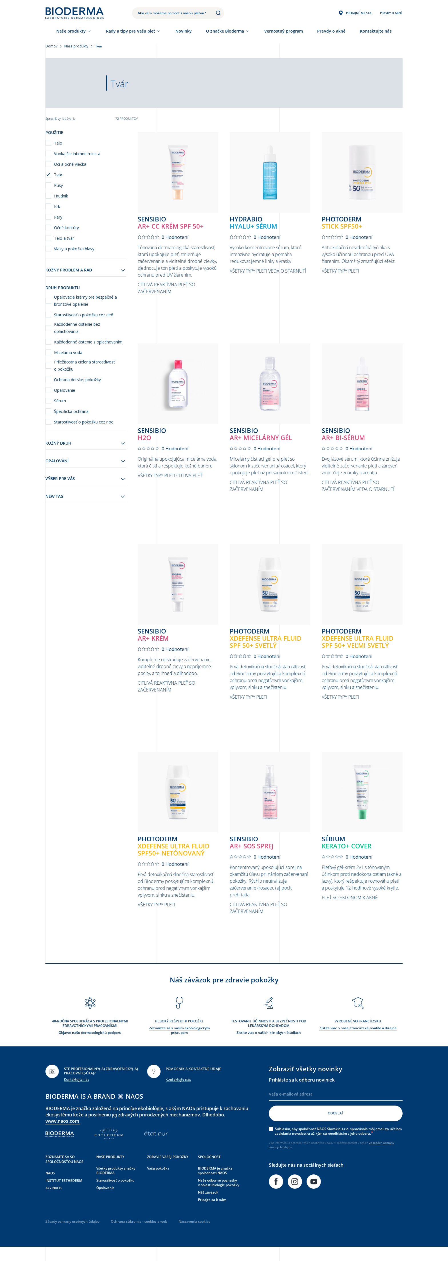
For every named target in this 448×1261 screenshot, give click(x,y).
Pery (58, 217)
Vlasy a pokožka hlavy (74, 248)
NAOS (50, 1186)
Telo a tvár (64, 238)
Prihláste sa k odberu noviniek (302, 1093)
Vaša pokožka (158, 1182)
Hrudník (61, 196)
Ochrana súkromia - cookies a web (139, 1235)
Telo (58, 143)
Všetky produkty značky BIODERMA (115, 1184)
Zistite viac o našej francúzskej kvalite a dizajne (358, 1041)
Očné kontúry (66, 227)
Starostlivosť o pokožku (115, 1194)
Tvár (58, 174)
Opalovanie (105, 1201)
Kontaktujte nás (76, 1093)
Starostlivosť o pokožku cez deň (83, 314)
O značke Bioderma (225, 31)
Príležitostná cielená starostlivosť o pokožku (84, 365)
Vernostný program (283, 31)
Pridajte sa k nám (212, 1213)
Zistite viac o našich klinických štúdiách (269, 1046)
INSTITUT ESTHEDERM (63, 1194)
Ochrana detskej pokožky (77, 379)
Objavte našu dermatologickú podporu (90, 1046)
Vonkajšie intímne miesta (77, 153)
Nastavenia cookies (194, 1235)
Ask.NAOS (53, 1201)
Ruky (58, 185)
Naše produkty (71, 31)
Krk (57, 206)
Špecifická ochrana (71, 411)
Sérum (60, 400)
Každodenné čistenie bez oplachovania (77, 327)
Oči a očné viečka (70, 164)
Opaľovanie (64, 390)
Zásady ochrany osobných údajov (72, 1235)
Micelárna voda (68, 352)
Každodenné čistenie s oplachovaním (88, 342)
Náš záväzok (208, 1206)
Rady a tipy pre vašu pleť (130, 31)
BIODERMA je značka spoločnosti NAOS (215, 1184)
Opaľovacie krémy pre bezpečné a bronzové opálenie (85, 300)
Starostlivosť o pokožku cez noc (83, 422)
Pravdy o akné (331, 31)
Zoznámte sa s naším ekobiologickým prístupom (179, 1044)
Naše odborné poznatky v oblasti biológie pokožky (218, 1196)
